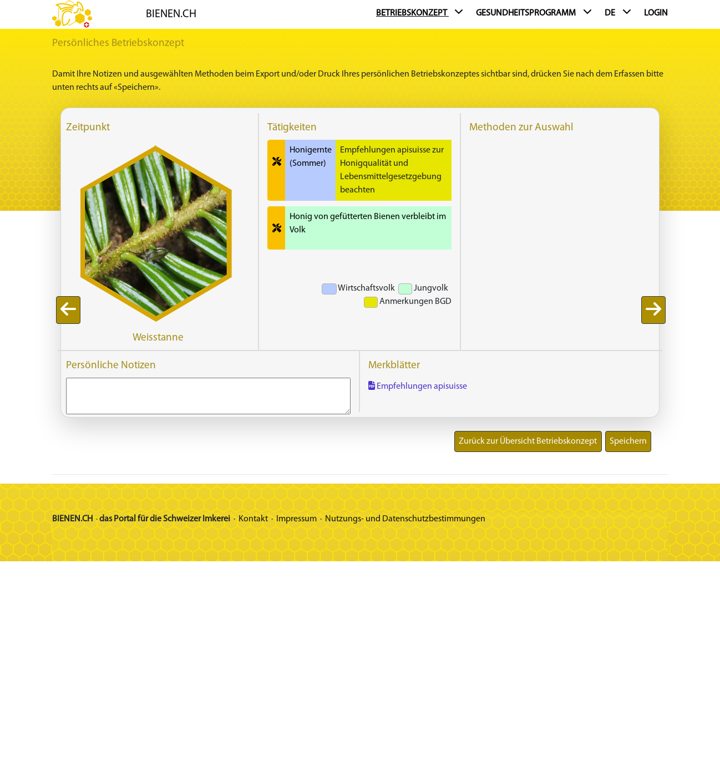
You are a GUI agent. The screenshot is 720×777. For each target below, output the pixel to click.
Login (656, 13)
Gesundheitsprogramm (534, 13)
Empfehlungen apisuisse (417, 386)
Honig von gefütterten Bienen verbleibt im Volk (368, 223)
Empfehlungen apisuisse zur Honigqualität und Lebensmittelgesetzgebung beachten (392, 170)
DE (618, 13)
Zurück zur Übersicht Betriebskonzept (528, 441)
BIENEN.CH (171, 14)
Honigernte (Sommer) (311, 157)
